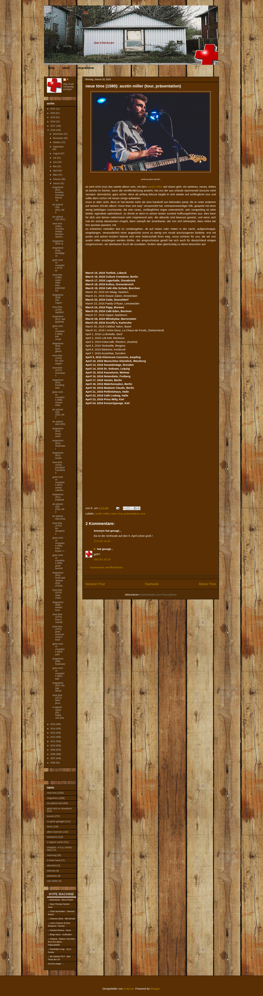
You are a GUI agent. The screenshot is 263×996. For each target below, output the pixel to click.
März (55, 175)
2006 (53, 762)
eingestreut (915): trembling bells (58, 384)
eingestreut (52, 798)
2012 (53, 737)
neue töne (52, 793)
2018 (53, 121)
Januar (56, 183)
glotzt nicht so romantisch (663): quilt (58, 673)
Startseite (152, 584)
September (58, 146)
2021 (53, 109)
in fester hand (53, 860)
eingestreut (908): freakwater (58, 661)
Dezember (58, 134)
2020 (53, 113)
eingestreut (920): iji (57, 242)
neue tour (117, 513)
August (56, 153)
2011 (53, 741)
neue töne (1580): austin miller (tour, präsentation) (58, 283)
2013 (53, 733)
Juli (55, 158)
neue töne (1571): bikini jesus (57, 699)
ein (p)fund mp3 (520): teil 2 (58, 413)
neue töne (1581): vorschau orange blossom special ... (58, 230)
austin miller (155, 186)
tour (143, 513)
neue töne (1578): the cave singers (57, 359)
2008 (53, 754)
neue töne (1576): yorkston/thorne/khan (58, 467)
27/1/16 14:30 (102, 541)
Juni (55, 162)
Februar (57, 179)
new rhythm (52, 881)
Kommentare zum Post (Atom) (158, 594)
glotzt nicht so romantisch (59, 808)
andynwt (129, 988)
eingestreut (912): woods (57, 455)
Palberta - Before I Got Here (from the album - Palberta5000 (61, 942)
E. (95, 548)
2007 (53, 758)
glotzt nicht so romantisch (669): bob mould (58, 333)
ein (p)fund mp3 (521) (58, 218)
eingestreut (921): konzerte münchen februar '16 (58, 194)
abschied (51, 865)
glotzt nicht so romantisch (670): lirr (58, 265)
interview (51, 871)
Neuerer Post (95, 584)
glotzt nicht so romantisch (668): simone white (58, 398)
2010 (53, 745)
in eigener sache (55, 842)
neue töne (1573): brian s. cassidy (57, 618)
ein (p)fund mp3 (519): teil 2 (58, 508)
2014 (53, 728)
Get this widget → (56, 964)
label (66, 67)
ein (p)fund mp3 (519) (58, 517)
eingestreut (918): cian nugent (57, 299)
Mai (55, 166)
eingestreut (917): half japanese (58, 319)
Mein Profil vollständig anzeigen (68, 87)
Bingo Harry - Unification (61, 934)
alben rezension (54, 832)
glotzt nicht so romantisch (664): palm (58, 649)
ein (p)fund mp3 (54, 803)
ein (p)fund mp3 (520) (58, 422)
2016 (53, 130)
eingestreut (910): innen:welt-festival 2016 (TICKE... (58, 579)
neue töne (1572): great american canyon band (58, 633)
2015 (53, 724)
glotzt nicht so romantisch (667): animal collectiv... (58, 484)
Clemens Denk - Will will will (62, 919)
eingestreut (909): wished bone (57, 606)
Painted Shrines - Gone (60, 930)
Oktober (57, 142)
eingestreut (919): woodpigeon (58, 252)
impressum (85, 67)
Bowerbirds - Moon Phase (61, 900)
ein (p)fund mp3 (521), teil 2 (58, 208)
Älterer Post (207, 584)
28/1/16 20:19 (102, 559)
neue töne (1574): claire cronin (57, 594)
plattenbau (52, 876)
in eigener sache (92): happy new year (58, 712)
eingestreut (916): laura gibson (57, 347)
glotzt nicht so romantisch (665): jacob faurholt (58, 562)
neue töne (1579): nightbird (58, 310)
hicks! (50, 826)
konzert (50, 816)
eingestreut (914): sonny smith (57, 432)
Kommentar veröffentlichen (106, 567)
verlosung (51, 855)
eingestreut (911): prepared (58, 497)
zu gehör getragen (56, 821)
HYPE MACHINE (61, 894)
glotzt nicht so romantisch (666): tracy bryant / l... (58, 544)
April (55, 170)
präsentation (131, 513)
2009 (53, 750)
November (58, 138)
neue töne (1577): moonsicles (58, 371)
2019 (53, 117)
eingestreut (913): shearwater (58, 444)
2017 (53, 126)
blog (51, 67)
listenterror (52, 837)
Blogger (155, 988)
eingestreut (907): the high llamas (58, 687)
